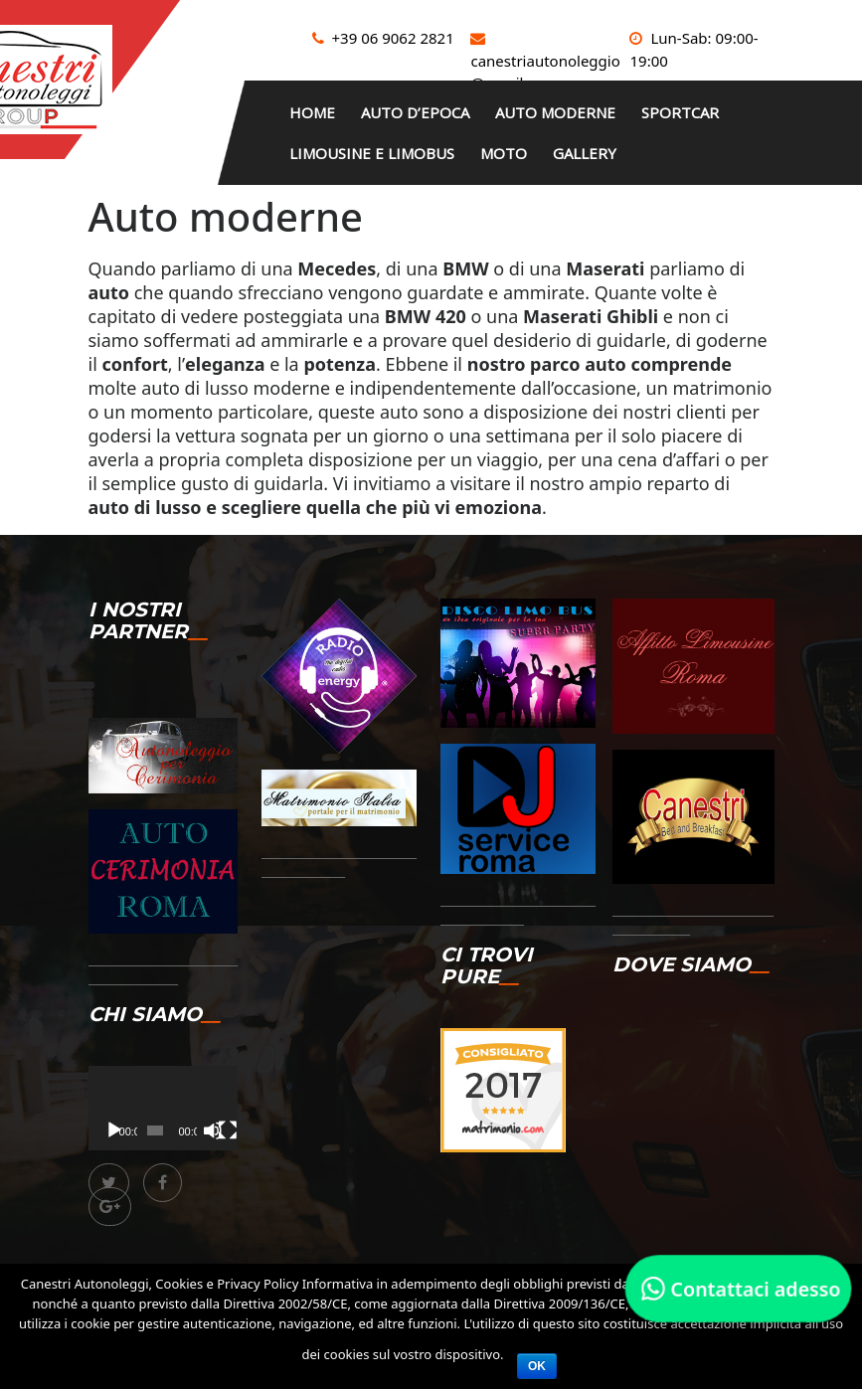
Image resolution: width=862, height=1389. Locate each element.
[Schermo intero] (228, 1121)
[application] (163, 1098)
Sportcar (708, 110)
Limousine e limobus (375, 146)
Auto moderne (575, 110)
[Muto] (213, 1121)
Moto (515, 146)
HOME (316, 110)
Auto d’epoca (427, 110)
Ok (537, 1366)
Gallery (604, 146)
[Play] (114, 1121)
